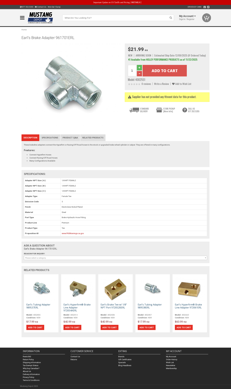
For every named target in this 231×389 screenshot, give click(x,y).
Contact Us (40, 7)
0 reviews (146, 84)
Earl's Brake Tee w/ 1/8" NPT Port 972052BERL (114, 306)
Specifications (50, 137)
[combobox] (115, 258)
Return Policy (28, 359)
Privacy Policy (28, 377)
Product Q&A (70, 137)
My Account (171, 356)
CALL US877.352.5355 (193, 110)
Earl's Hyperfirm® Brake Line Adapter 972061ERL (188, 306)
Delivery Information (31, 374)
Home (24, 30)
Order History (171, 359)
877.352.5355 (26, 7)
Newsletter (170, 365)
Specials (122, 362)
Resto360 (27, 356)
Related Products (92, 137)
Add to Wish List (181, 84)
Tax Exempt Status (30, 365)
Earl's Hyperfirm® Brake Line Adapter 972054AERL (77, 307)
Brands (121, 356)
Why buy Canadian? (31, 368)
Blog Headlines (124, 365)
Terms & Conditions (31, 380)
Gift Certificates (124, 359)
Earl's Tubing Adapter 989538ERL (150, 306)
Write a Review (161, 84)
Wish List (170, 362)
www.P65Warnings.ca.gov (73, 233)
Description (30, 137)
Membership (171, 368)
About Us (27, 371)
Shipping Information (32, 362)
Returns (74, 359)
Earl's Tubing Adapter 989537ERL (38, 306)
